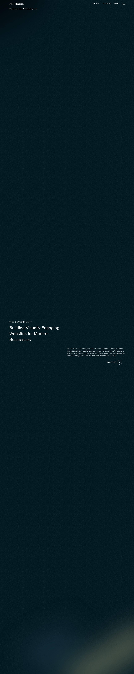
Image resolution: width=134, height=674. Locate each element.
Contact (95, 4)
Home (11, 9)
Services (106, 4)
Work (116, 4)
